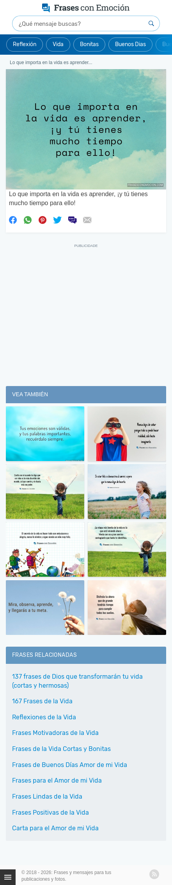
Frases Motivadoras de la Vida (55, 733)
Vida (58, 44)
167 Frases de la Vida (42, 701)
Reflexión (24, 44)
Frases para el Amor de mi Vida (57, 780)
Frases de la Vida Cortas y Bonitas (61, 749)
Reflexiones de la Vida (44, 717)
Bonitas (89, 44)
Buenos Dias (130, 44)
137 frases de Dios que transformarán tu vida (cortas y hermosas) (77, 681)
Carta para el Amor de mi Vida (55, 828)
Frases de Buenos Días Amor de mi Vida (69, 765)
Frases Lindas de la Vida (47, 796)
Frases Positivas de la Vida (50, 812)
